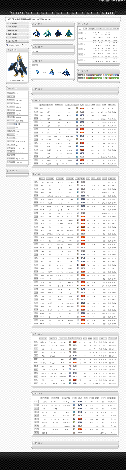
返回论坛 (107, 1)
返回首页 (101, 1)
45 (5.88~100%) (19, 159)
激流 (16, 128)
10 (98, 146)
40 (98, 112)
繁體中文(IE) (121, 1)
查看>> (20, 45)
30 (98, 115)
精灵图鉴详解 (31, 19)
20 (98, 136)
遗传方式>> (112, 342)
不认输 (17, 131)
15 (98, 140)
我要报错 (114, 1)
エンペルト (18, 100)
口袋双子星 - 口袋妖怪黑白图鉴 (16, 19)
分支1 (35, 65)
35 (98, 108)
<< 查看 (10, 45)
